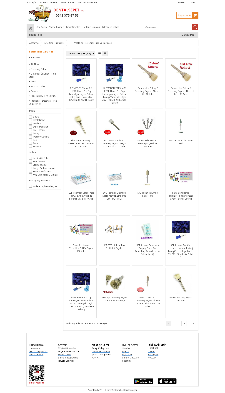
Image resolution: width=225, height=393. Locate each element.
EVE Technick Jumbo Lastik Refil (147, 194)
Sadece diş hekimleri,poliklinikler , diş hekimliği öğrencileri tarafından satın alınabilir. (45, 186)
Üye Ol (193, 2)
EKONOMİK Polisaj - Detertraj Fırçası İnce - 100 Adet (147, 143)
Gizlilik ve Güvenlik (101, 351)
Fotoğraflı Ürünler (42, 171)
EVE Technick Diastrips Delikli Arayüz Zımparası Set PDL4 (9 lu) (114, 195)
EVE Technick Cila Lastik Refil (181, 142)
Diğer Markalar (40, 126)
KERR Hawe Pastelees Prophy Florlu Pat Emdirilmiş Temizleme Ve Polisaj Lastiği (147, 249)
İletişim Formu (36, 354)
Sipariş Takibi (64, 354)
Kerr (35, 139)
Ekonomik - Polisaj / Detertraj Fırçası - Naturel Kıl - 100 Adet (181, 91)
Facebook (153, 347)
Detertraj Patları (38, 69)
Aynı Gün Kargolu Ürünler (45, 174)
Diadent (37, 123)
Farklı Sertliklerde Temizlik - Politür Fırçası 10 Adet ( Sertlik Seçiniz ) (180, 195)
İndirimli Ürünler (41, 158)
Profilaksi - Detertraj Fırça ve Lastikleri (43, 102)
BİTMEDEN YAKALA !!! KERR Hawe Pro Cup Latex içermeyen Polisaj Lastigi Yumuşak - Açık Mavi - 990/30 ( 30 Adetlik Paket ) (114, 95)
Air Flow (34, 64)
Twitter (151, 351)
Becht (36, 116)
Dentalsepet (39, 119)
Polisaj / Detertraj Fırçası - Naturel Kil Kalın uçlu (114, 299)
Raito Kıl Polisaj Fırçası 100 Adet (180, 299)
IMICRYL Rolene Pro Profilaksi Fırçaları (114, 247)
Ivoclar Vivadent (41, 136)
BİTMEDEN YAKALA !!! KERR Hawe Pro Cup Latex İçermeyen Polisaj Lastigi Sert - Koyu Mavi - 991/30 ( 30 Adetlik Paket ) (81, 95)
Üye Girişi (181, 2)
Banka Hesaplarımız (68, 357)
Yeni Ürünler (39, 161)
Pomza (33, 91)
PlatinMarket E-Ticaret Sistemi (104, 389)
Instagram (153, 354)
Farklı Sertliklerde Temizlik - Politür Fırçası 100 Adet (81, 248)
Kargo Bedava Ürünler (44, 168)
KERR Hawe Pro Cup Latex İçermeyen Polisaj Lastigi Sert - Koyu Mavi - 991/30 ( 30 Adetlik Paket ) (180, 251)
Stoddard (37, 146)
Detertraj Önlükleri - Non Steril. (42, 75)
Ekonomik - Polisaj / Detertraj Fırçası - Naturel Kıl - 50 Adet (81, 143)
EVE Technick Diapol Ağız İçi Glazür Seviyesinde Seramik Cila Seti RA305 (81, 195)
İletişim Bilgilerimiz (38, 351)
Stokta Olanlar (40, 164)
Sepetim (185, 15)
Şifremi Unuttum (130, 357)
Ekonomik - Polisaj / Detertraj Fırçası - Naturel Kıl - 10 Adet (147, 91)
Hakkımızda (34, 348)
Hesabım (126, 348)
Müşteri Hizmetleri (67, 348)
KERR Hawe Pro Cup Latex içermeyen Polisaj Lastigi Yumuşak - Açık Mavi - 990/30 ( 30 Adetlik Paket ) (81, 303)
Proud (36, 143)
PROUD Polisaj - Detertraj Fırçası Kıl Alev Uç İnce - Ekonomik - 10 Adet (148, 302)
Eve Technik (39, 129)
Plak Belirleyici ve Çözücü (42, 95)
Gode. (33, 81)
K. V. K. (95, 357)
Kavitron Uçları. (37, 86)
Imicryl (36, 133)
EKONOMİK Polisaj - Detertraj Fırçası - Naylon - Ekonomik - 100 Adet (114, 143)
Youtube (152, 357)
